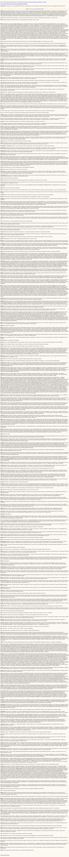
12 (41, 8)
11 (40, 8)
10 (39, 8)
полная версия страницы (4, 855)
